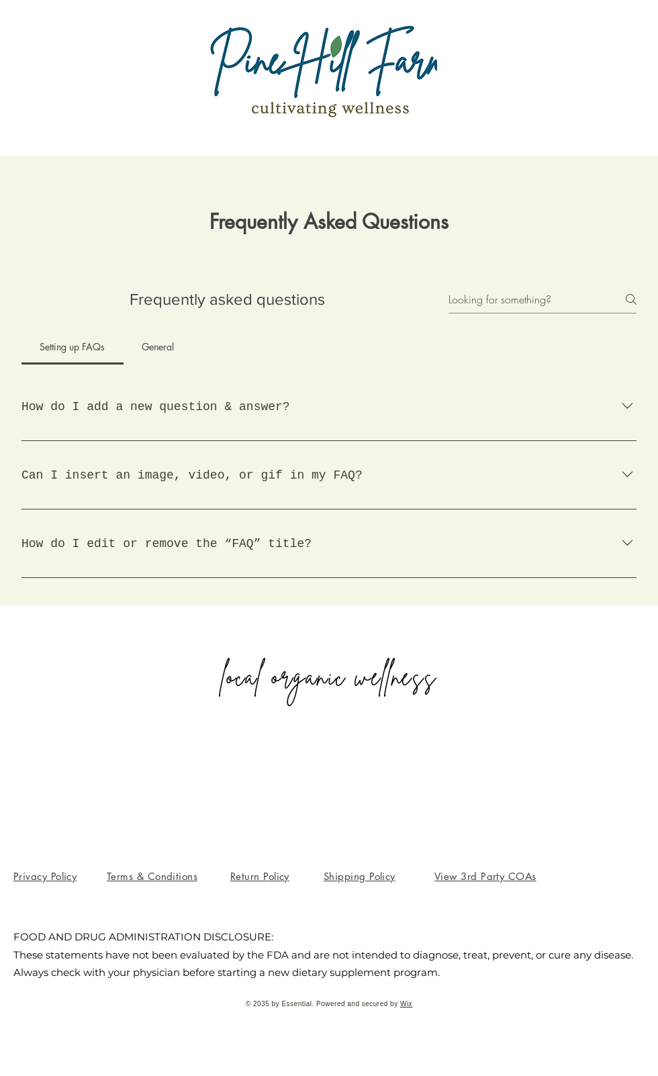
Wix (406, 1004)
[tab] (72, 347)
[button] (359, 876)
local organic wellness (329, 676)
